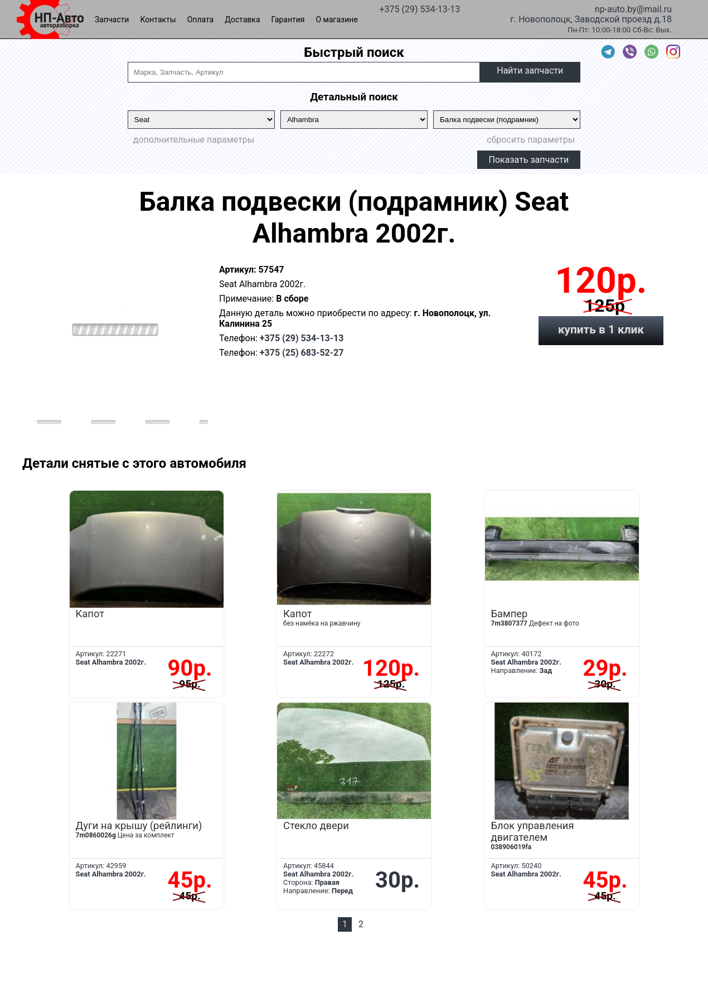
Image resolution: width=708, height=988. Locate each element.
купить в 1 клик (601, 329)
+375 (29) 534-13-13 (419, 8)
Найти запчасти (530, 70)
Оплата (200, 19)
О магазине (337, 19)
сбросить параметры (531, 139)
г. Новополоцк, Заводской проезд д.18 (591, 18)
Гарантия (288, 19)
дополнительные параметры (193, 139)
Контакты (158, 19)
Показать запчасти (529, 159)
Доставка (242, 19)
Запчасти (112, 19)
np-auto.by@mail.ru (633, 8)
